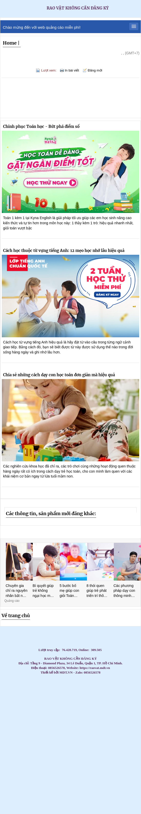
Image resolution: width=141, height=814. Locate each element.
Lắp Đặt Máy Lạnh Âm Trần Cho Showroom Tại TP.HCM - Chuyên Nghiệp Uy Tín (34, 754)
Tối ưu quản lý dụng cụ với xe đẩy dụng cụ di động (64, 732)
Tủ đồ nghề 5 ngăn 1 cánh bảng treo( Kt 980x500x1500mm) (24, 732)
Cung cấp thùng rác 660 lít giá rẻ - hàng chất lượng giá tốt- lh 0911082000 (74, 719)
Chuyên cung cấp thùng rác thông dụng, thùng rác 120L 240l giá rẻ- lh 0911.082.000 (90, 767)
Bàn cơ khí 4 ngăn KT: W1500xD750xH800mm (135, 732)
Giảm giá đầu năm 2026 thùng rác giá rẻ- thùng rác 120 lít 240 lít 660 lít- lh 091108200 (109, 754)
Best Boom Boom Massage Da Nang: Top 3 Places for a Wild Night (27, 693)
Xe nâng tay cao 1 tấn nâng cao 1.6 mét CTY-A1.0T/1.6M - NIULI (118, 754)
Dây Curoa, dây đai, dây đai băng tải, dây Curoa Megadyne (64, 754)
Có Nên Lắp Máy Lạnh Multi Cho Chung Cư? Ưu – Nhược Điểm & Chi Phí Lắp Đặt (32, 767)
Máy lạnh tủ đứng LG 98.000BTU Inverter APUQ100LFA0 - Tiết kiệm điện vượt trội (18, 754)
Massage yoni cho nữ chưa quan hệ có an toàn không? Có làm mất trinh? (29, 706)
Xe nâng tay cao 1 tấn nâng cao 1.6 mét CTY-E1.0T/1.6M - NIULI (100, 754)
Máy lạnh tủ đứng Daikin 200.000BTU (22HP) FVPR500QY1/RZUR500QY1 (40, 732)
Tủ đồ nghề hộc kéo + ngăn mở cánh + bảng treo (115, 780)
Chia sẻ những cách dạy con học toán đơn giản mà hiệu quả (59, 374)
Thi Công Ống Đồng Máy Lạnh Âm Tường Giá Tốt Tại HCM (113, 706)
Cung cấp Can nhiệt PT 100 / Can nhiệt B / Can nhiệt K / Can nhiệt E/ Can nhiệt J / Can (132, 706)
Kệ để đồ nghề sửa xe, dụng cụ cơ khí (47, 732)
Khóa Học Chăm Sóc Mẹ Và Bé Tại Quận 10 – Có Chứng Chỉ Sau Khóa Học (22, 719)
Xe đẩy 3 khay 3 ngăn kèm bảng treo (67, 780)
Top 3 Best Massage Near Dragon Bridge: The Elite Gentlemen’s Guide (131, 693)
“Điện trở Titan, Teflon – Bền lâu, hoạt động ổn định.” (125, 754)
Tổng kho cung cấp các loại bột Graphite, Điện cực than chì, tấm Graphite (100, 732)
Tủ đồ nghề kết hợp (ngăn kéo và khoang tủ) (10, 754)
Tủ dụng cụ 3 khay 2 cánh (31, 780)
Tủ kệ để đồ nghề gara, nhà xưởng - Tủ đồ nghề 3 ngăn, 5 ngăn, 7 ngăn (53, 767)
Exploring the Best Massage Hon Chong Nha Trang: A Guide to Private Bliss (113, 693)
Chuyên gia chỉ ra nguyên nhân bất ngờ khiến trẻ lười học (16, 591)
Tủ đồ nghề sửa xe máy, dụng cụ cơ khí (130, 732)
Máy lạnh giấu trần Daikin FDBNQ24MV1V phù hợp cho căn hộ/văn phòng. (133, 754)
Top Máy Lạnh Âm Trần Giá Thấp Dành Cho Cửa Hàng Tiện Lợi (94, 719)
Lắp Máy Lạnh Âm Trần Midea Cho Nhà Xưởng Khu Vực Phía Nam (81, 767)
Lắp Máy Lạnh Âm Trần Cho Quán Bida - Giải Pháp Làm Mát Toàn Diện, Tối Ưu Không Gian (68, 793)
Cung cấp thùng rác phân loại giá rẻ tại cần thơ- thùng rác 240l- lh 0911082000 (87, 793)
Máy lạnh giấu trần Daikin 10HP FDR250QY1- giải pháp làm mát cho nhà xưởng (11, 706)
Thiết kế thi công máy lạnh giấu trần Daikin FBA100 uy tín (99, 780)
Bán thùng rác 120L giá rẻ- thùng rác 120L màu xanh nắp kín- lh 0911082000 (107, 780)
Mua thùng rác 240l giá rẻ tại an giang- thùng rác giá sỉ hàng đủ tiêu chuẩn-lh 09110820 (36, 693)
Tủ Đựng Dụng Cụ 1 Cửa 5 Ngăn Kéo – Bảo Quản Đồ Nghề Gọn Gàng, (9, 793)
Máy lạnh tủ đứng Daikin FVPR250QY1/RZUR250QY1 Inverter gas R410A (62, 767)
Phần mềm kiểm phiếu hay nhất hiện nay (58, 732)
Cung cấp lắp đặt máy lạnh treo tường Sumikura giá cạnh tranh (54, 693)
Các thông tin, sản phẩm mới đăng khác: (51, 513)
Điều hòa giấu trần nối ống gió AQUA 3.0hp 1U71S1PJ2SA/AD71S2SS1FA (49, 719)
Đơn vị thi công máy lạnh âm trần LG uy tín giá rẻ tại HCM (133, 780)
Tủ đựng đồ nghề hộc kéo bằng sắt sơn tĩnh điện (121, 780)
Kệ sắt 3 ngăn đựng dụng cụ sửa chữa (97, 767)
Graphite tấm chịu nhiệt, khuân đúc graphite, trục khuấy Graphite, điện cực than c (65, 719)
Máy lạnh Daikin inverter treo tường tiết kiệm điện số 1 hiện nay (44, 706)
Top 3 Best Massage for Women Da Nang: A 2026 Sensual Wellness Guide (71, 693)
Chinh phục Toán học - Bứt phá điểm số (41, 126)
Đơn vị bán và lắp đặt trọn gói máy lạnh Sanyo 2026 (98, 706)
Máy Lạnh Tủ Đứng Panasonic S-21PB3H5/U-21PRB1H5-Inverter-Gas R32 (22, 767)
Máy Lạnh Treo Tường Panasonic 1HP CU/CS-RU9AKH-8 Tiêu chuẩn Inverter (71, 767)
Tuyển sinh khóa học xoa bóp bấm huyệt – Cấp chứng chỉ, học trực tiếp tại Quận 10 (73, 732)
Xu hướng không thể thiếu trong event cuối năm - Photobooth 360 (116, 732)
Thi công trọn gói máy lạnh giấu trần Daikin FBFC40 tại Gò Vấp (45, 793)
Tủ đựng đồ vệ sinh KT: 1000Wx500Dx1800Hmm (19, 780)
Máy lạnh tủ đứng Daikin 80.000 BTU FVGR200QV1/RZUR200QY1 (78, 754)
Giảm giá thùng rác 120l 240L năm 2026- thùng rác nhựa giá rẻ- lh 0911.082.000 (91, 732)
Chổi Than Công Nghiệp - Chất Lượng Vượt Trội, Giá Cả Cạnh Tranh (62, 693)
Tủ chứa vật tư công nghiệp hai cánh (40, 767)
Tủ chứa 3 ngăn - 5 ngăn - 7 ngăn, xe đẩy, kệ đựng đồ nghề (83, 732)
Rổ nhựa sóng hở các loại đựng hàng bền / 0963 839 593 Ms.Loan (124, 719)
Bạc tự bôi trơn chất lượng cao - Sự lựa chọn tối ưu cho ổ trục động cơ (13, 719)
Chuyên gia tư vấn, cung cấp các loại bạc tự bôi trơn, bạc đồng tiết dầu (16, 732)
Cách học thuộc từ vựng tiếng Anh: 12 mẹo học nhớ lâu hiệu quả (63, 250)
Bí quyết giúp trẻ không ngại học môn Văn (43, 591)
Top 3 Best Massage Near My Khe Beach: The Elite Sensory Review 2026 (104, 693)
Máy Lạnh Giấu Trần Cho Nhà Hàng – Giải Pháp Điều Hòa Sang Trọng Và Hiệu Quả (32, 719)
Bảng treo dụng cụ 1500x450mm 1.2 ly (127, 780)
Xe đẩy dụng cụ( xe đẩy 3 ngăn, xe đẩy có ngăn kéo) (26, 754)
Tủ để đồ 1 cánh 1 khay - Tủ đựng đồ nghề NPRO (52, 793)
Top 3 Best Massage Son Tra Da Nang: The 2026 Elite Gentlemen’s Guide (88, 693)
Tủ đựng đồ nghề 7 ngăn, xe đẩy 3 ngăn (54, 780)
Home (10, 43)
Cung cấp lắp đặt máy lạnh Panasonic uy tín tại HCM (71, 754)
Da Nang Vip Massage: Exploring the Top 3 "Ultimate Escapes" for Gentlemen (46, 693)
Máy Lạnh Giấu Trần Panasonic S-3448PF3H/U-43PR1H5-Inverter (8, 732)
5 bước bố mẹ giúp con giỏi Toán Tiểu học (69, 591)
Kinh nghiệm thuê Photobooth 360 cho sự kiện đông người (123, 732)
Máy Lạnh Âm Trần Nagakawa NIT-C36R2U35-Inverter (37, 780)
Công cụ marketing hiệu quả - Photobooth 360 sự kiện (108, 732)
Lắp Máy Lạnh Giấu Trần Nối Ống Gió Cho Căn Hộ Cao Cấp (26, 780)
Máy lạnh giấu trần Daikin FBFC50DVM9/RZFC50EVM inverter (32, 732)
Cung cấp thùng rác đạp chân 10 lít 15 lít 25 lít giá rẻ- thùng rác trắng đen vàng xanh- (11, 780)
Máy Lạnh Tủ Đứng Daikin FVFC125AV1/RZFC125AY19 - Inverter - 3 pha (78, 793)
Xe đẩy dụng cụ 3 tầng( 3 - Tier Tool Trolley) (78, 780)
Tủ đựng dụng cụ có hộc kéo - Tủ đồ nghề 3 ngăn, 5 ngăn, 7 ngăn (92, 754)
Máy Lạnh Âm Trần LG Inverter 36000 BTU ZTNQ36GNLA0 (102, 719)
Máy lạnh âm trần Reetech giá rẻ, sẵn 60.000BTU (37, 706)
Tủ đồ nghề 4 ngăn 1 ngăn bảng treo (88, 719)
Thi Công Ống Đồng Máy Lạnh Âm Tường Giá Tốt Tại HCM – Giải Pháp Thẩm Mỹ (90, 706)
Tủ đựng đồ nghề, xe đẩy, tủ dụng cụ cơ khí (53, 732)
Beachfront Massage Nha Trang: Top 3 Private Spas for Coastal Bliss (80, 693)
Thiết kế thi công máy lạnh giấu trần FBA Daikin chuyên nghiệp (131, 767)
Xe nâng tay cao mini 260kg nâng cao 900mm (85, 754)
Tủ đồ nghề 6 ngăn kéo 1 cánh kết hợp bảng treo (82, 719)
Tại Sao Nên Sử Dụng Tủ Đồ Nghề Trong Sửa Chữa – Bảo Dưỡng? (18, 793)
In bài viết (72, 70)
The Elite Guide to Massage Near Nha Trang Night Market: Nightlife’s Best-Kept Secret (122, 693)
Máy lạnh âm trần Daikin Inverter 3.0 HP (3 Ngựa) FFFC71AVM (116, 719)
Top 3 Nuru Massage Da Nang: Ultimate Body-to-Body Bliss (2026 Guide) (80, 706)
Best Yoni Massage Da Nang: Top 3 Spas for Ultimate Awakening (20, 693)
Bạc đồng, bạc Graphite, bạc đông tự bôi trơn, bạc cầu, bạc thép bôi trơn (37, 793)
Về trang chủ (16, 615)
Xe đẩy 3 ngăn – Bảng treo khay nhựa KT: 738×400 (84, 780)
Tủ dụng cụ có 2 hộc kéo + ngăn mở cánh (3, 780)
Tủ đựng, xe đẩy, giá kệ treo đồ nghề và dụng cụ (59, 793)
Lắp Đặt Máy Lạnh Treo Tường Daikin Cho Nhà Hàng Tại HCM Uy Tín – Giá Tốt (53, 706)
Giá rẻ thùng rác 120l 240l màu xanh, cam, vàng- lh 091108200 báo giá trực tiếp (63, 706)
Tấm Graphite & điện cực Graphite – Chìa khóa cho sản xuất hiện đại (72, 706)
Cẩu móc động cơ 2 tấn (94, 780)
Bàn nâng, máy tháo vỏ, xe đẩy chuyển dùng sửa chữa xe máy (105, 706)
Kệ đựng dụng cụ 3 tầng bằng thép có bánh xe (53, 754)
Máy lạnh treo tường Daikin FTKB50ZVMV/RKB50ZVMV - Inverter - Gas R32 (96, 793)
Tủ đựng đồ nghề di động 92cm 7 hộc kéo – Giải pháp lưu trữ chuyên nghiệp (13, 767)
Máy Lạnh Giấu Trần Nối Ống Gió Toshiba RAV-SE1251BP (41, 719)
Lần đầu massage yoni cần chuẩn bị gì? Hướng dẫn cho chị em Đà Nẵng (20, 706)
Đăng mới (95, 70)
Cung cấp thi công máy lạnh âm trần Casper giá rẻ (48, 780)
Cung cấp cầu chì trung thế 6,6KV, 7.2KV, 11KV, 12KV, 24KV (109, 719)
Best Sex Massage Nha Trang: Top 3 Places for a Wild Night (12, 693)
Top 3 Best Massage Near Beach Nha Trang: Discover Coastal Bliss (96, 693)
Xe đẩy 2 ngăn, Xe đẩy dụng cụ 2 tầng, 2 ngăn (5, 767)
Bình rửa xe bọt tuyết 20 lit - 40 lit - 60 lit (58, 754)
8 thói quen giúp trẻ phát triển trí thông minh (97, 591)
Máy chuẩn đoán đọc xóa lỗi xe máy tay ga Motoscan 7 (45, 767)
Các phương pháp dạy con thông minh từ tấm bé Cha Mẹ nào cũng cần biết (124, 591)
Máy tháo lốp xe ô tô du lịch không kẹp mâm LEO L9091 (57, 719)
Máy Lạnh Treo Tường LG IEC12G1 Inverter (42, 780)
